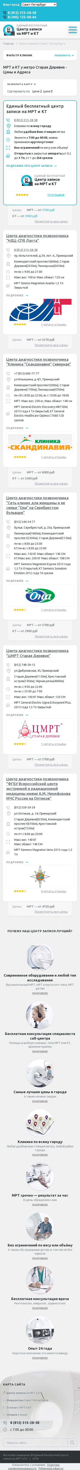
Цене (37, 91)
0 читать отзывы (53, 891)
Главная (8, 43)
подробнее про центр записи (31, 166)
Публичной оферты (50, 1468)
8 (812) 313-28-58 (26, 120)
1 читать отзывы (53, 324)
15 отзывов (55, 194)
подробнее (17, 295)
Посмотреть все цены (51, 221)
